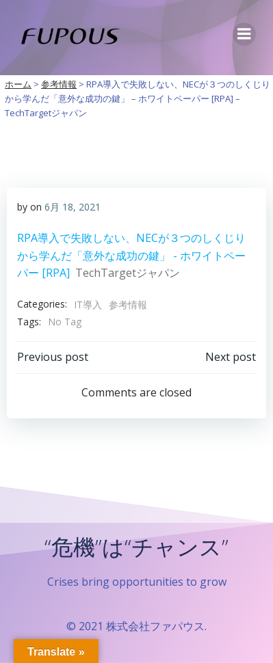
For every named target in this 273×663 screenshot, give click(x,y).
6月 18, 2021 (72, 206)
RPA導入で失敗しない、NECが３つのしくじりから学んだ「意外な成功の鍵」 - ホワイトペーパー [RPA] (131, 255)
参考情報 (128, 304)
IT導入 (88, 304)
